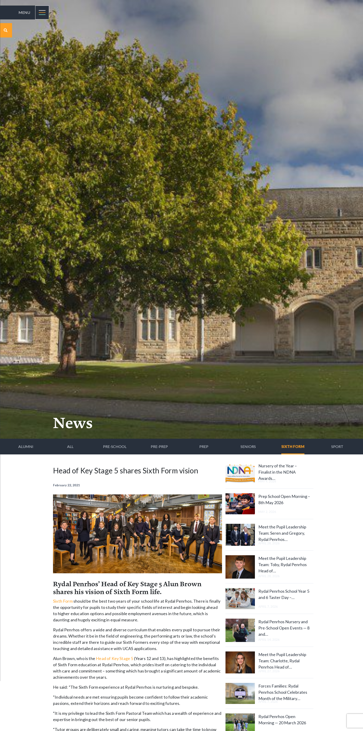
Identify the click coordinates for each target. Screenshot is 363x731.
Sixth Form (292, 446)
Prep (203, 446)
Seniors (248, 446)
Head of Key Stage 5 (114, 658)
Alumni (25, 446)
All (70, 446)
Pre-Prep (159, 446)
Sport (337, 446)
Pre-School (114, 446)
